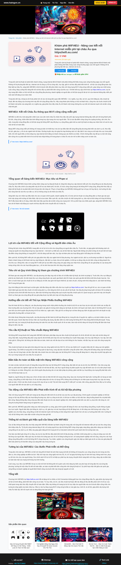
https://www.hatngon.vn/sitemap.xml (46, 563)
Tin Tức (55, 3)
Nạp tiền (63, 3)
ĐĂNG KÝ (112, 2)
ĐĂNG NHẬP (100, 3)
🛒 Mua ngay (60, 70)
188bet (104, 563)
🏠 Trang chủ (45, 3)
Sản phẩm (19, 38)
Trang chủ (12, 38)
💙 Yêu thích (72, 70)
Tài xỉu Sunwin (24, 208)
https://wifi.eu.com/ (99, 89)
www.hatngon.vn (12, 3)
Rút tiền (71, 3)
